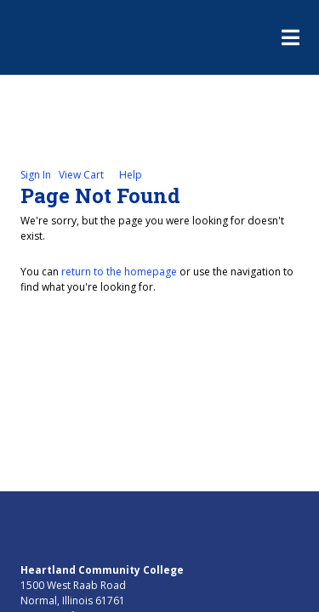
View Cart (81, 174)
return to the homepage (119, 271)
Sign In (35, 174)
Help (130, 174)
